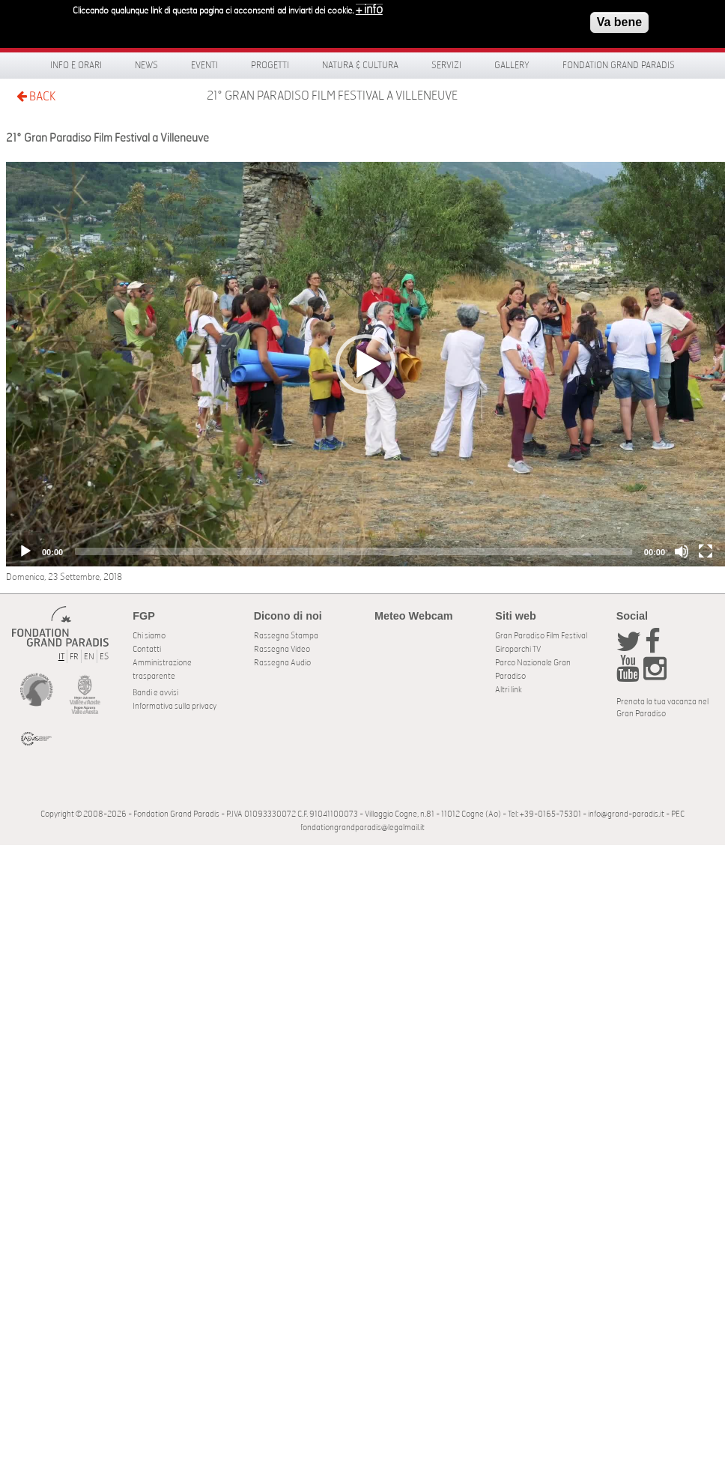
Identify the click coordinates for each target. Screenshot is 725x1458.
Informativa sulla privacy (174, 706)
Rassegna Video (282, 649)
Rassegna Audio (282, 663)
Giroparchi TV (518, 649)
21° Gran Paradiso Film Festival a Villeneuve (332, 96)
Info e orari (76, 65)
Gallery (512, 65)
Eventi (204, 65)
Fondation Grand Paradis (618, 65)
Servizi (446, 65)
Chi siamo (149, 636)
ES (104, 657)
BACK (35, 96)
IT (61, 657)
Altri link (508, 690)
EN (89, 657)
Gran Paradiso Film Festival (541, 636)
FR (74, 657)
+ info (369, 9)
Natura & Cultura (360, 65)
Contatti (147, 649)
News (146, 65)
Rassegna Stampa (286, 636)
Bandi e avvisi (155, 693)
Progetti (270, 65)
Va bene (619, 21)
